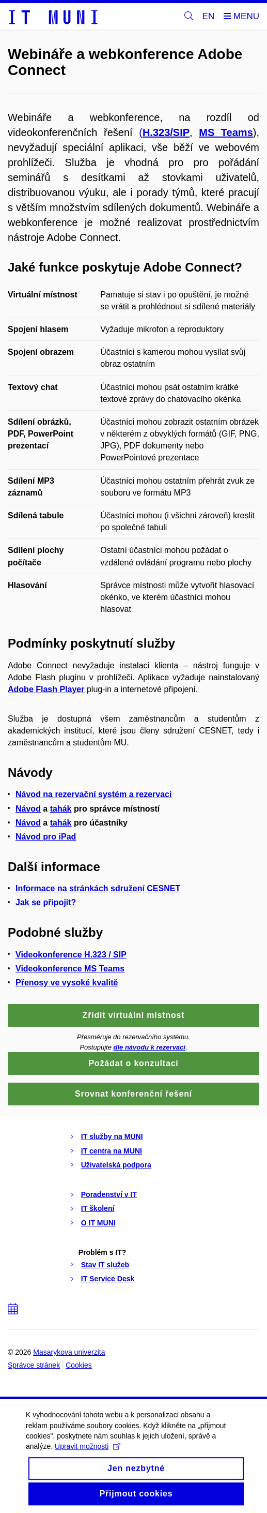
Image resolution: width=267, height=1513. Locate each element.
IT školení (98, 1208)
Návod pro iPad (45, 836)
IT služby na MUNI (112, 1136)
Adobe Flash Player (46, 689)
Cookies (79, 1365)
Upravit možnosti (87, 1460)
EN (208, 16)
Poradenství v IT (109, 1194)
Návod (28, 808)
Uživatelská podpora (116, 1165)
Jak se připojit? (45, 902)
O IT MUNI (98, 1223)
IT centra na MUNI (111, 1151)
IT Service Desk (108, 1279)
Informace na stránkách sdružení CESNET (97, 888)
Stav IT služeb (105, 1265)
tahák (61, 808)
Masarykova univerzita (69, 1352)
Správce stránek (34, 1365)
